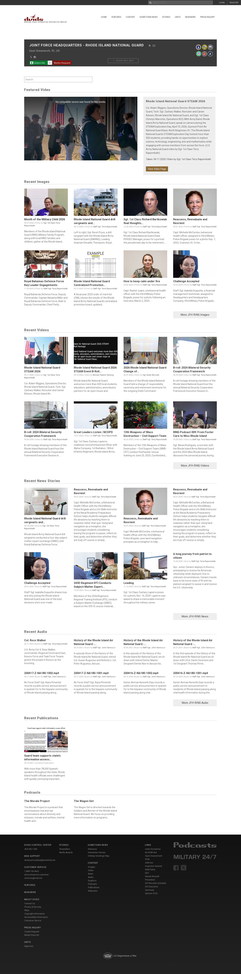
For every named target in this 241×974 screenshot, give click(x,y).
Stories (166, 17)
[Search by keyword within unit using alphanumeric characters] (58, 79)
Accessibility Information (36, 917)
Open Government (153, 856)
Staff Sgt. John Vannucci (104, 648)
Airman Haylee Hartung (103, 375)
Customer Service (32, 920)
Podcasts (92, 884)
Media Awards (66, 852)
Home (104, 17)
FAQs (26, 910)
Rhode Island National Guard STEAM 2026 (175, 101)
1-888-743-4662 (31, 871)
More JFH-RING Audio (195, 702)
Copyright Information (34, 914)
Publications (94, 887)
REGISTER (234, 3)
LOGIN (222, 3)
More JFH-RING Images (194, 314)
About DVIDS (31, 899)
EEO (147, 873)
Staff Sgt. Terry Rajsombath (105, 227)
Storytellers (64, 849)
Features (116, 17)
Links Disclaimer (153, 849)
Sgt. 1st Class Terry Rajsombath (194, 159)
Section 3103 (151, 893)
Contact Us (29, 903)
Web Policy (150, 869)
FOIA (147, 859)
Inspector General (153, 866)
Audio (90, 877)
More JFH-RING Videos (195, 465)
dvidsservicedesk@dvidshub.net (39, 860)
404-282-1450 (30, 849)
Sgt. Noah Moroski (151, 375)
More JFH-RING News (195, 616)
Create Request (31, 931)
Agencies (28, 946)
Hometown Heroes (97, 852)
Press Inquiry (207, 17)
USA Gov (149, 863)
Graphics (92, 880)
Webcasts (92, 891)
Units (177, 17)
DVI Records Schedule (155, 883)
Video (90, 870)
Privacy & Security (32, 907)
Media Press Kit (31, 935)
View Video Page (157, 169)
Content (130, 17)
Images (91, 867)
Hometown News (148, 17)
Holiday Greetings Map (98, 856)
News (90, 874)
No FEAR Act (151, 852)
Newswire (190, 17)
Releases (92, 849)
